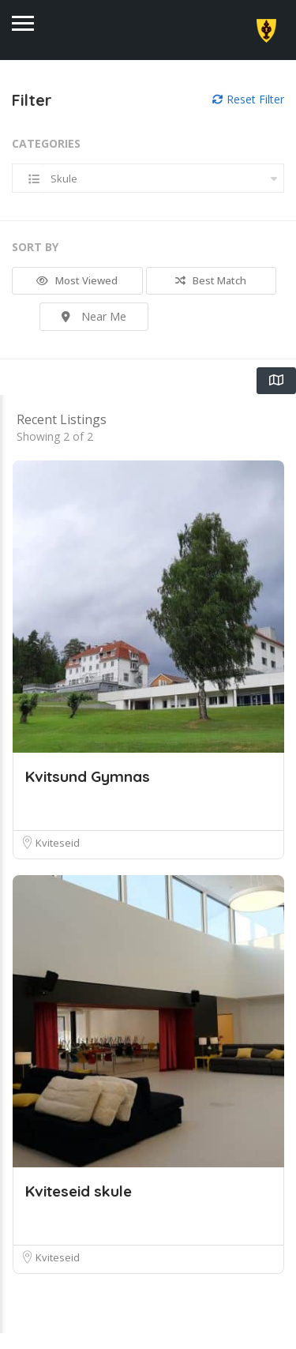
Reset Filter (248, 99)
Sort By (35, 246)
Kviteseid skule (78, 1206)
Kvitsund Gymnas (87, 792)
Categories (46, 143)
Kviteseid (58, 858)
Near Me (94, 316)
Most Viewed (77, 280)
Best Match (210, 280)
